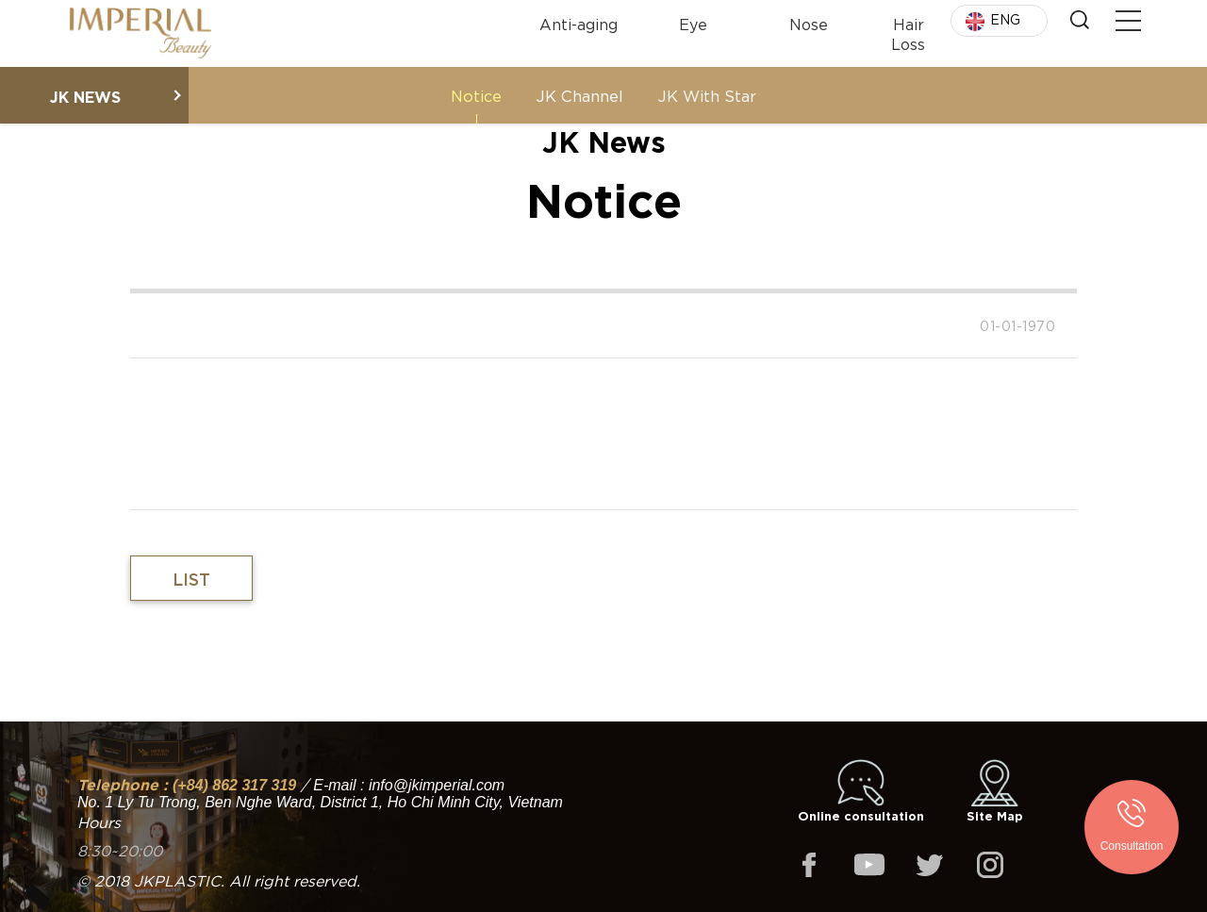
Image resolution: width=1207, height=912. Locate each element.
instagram (990, 865)
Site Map (995, 791)
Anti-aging (578, 23)
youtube (869, 865)
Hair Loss (908, 33)
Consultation (1132, 846)
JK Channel (579, 95)
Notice (476, 95)
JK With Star (706, 95)
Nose (808, 23)
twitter (930, 865)
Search (1079, 20)
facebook (809, 865)
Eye (693, 23)
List (191, 578)
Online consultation (861, 791)
